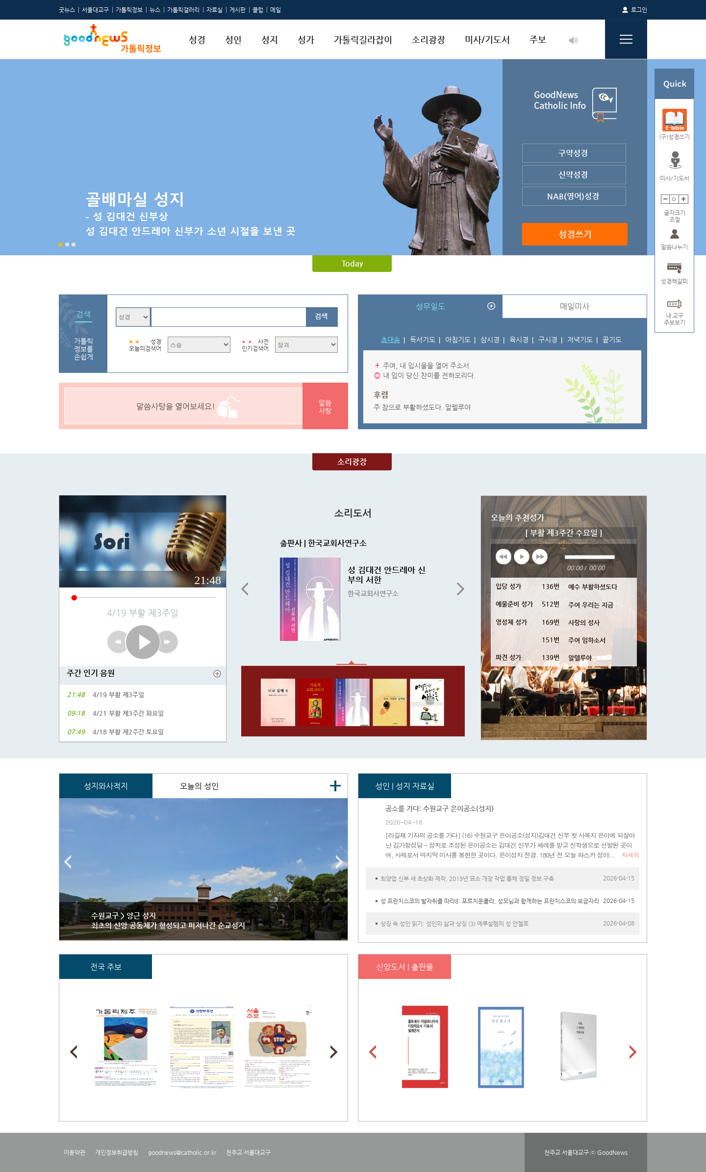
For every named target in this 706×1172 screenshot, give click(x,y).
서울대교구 (95, 9)
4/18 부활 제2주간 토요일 (128, 731)
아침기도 (458, 339)
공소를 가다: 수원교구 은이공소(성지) (439, 808)
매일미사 (574, 306)
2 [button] (67, 244)
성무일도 (430, 306)
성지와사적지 (106, 786)
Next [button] (461, 589)
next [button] (540, 556)
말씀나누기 (674, 247)
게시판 (237, 9)
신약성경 (573, 174)
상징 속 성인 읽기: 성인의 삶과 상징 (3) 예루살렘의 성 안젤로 (454, 923)
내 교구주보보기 (674, 315)
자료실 (214, 9)
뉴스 (155, 9)
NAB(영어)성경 (573, 196)
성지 (269, 39)
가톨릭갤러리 (183, 9)
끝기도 (612, 339)
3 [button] (74, 244)
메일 (275, 9)
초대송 (390, 339)
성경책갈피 (674, 281)
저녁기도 (580, 339)
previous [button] (503, 556)
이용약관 (74, 1152)
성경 (197, 39)
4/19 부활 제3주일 (118, 694)
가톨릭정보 (129, 9)
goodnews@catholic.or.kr (182, 1152)
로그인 (639, 9)
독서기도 (422, 339)
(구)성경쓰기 (674, 136)
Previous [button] (244, 589)
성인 (233, 39)
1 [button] (61, 244)
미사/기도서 (487, 39)
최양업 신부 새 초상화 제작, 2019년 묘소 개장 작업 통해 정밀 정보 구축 (467, 878)
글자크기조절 (674, 213)
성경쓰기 (575, 234)
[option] (353, 157)
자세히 (630, 855)
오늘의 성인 (199, 786)
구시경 (547, 339)
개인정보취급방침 (116, 1152)
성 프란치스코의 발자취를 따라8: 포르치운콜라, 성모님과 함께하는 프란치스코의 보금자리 (489, 901)
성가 (306, 39)
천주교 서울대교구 (248, 1152)
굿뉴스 (67, 9)
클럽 (257, 9)
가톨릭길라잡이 (363, 39)
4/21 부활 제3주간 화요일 (128, 713)
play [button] (522, 556)
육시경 (519, 339)
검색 (321, 316)
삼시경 (490, 339)
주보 (538, 39)
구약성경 (573, 153)
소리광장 (428, 39)
